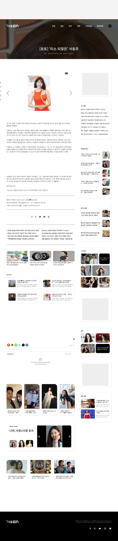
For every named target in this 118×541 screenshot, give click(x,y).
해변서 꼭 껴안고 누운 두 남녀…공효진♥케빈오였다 (22, 200)
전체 (53, 26)
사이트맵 (106, 521)
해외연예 (100, 26)
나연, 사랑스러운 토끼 (21, 430)
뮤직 (70, 26)
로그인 (110, 521)
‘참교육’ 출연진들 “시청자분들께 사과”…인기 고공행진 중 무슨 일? (26, 203)
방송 (62, 26)
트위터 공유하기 (36, 217)
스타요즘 (88, 26)
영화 (78, 26)
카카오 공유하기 (40, 217)
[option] (39, 93)
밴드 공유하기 (49, 217)
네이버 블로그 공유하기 (44, 217)
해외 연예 (83, 396)
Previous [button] (39, 436)
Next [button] (69, 436)
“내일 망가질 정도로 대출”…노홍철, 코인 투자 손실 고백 (23, 205)
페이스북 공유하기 (32, 217)
